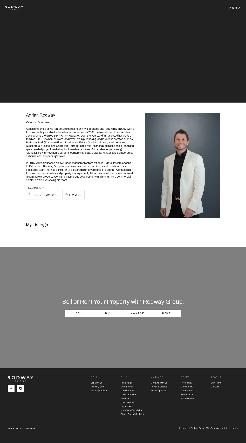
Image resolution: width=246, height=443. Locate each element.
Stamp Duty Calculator (132, 414)
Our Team (216, 383)
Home (11, 428)
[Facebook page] (12, 389)
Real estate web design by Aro (224, 428)
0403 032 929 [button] (44, 194)
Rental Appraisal (159, 391)
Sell (80, 313)
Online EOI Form (129, 394)
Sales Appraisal (99, 391)
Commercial (127, 387)
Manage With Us (159, 383)
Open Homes (127, 402)
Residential (126, 383)
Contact (215, 387)
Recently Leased (159, 387)
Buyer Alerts (127, 406)
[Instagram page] (21, 389)
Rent (166, 313)
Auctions (125, 398)
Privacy (19, 428)
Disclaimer (30, 428)
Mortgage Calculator (131, 410)
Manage (137, 313)
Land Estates (127, 391)
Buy (108, 313)
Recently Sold (98, 387)
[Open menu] (235, 7)
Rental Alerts (187, 394)
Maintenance (187, 398)
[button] (73, 194)
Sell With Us (96, 383)
